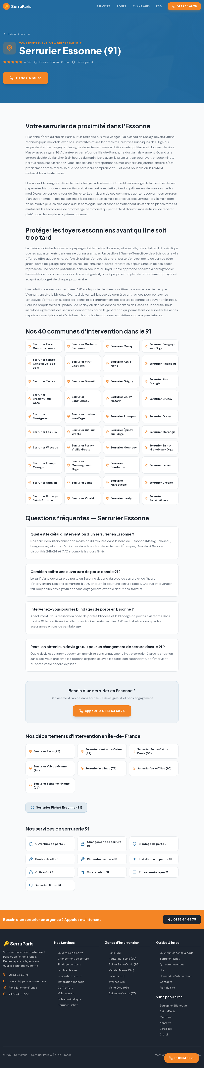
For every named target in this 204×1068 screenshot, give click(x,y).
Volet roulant (64, 993)
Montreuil (164, 1017)
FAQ (159, 6)
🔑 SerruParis (18, 943)
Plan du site (165, 987)
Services (103, 6)
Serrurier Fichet (66, 1005)
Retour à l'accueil (16, 34)
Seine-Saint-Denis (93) (122, 964)
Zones (121, 6)
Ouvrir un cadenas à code (174, 953)
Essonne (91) (115, 976)
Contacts (164, 982)
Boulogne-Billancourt (171, 1005)
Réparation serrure (68, 976)
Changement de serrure (71, 958)
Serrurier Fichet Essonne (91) (56, 807)
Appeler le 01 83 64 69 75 (102, 711)
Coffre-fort (63, 987)
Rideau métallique (67, 999)
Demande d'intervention (173, 976)
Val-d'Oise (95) (117, 987)
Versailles (164, 1028)
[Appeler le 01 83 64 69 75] (181, 1058)
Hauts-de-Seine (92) (120, 958)
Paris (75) (113, 953)
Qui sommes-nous (170, 964)
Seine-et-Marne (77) (120, 993)
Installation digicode (69, 982)
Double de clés (65, 970)
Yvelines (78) (115, 982)
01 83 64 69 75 (184, 6)
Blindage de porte (67, 964)
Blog (160, 970)
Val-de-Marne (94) (119, 970)
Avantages (141, 6)
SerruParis (17, 6)
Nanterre (163, 1023)
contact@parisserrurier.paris (27, 981)
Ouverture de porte (68, 953)
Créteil (162, 1034)
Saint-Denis (165, 1011)
